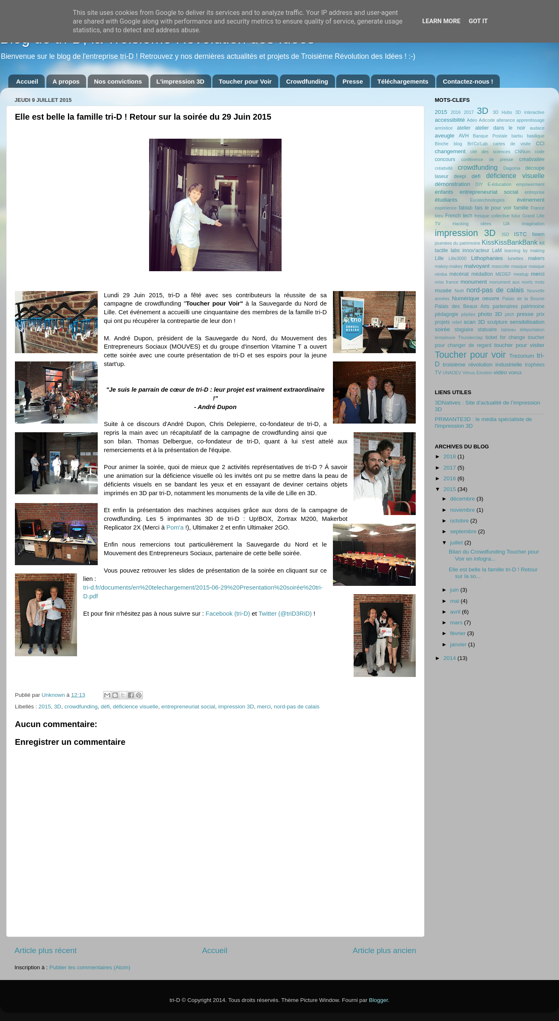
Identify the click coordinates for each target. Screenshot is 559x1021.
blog (458, 143)
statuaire (487, 329)
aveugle (444, 135)
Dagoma (511, 168)
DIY (479, 184)
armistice (444, 127)
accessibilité (450, 120)
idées (486, 223)
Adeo (472, 120)
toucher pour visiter (519, 345)
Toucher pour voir (470, 354)
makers (536, 258)
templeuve (445, 337)
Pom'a (175, 527)
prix (540, 314)
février (458, 633)
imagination (533, 223)
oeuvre (490, 298)
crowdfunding (80, 706)
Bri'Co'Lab (477, 143)
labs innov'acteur (470, 250)
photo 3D (490, 314)
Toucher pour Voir (245, 81)
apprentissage (530, 120)
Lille (439, 258)
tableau (508, 329)
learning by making (524, 250)
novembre (463, 510)
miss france (446, 281)
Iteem (538, 234)
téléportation (532, 329)
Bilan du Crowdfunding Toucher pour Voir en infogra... (494, 555)
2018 (450, 456)
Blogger (378, 1000)
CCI (540, 144)
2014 (450, 658)
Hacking (461, 223)
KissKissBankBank (509, 242)
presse (525, 314)
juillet (457, 542)
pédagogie (446, 314)
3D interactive (530, 112)
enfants (444, 192)
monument (473, 282)
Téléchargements (402, 81)
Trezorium (521, 356)
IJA (506, 223)
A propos (66, 81)
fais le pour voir (493, 208)
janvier (459, 644)
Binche (441, 143)
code (540, 151)
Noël (459, 290)
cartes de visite (511, 143)
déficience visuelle (136, 706)
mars (457, 622)
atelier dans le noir (500, 128)
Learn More (441, 21)
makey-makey (449, 266)
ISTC (520, 234)
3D (57, 706)
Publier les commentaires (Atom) (89, 967)
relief (457, 322)
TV (438, 373)
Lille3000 (457, 258)
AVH (464, 136)
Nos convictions (118, 81)
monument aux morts (510, 281)
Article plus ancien (384, 950)
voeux (515, 373)
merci (264, 706)
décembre (463, 499)
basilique (536, 135)
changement (450, 151)
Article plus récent (45, 950)
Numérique (465, 298)
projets (442, 322)
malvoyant (477, 266)
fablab (465, 208)
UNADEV (452, 372)
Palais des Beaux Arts (462, 306)
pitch (509, 314)
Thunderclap (470, 337)
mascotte (501, 266)
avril (456, 612)
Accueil (27, 81)
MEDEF (503, 274)
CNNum (522, 151)
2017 (469, 112)
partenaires (505, 306)
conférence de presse (487, 159)
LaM (497, 250)
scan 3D (474, 322)
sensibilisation (527, 322)
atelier (464, 128)
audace (537, 127)
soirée (442, 329)
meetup (520, 274)
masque (519, 266)
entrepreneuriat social (188, 706)
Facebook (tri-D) (228, 613)
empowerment (530, 184)
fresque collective (492, 215)
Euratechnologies (487, 199)
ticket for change (505, 337)
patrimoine (533, 306)
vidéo (500, 372)
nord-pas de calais (296, 706)
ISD (505, 234)
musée (443, 290)
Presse (352, 81)
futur (515, 215)
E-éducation (499, 184)
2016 (455, 112)
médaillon (482, 274)
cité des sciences (490, 151)
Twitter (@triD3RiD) (285, 613)
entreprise (535, 192)
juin (455, 590)
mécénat (459, 274)
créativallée (532, 159)
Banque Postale (490, 135)
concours (445, 159)
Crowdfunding (307, 81)
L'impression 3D (181, 81)
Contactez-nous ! (468, 81)
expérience (446, 207)
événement (531, 200)
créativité (444, 168)
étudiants (446, 200)
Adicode (487, 120)
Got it (478, 21)
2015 (45, 706)
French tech (458, 216)
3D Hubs (502, 112)
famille (521, 208)
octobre (460, 521)
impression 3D (236, 706)
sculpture (497, 322)
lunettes (515, 258)
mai (455, 601)
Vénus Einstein (477, 372)
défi (105, 706)
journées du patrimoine (457, 243)
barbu (517, 135)
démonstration (452, 184)
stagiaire (463, 329)
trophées (535, 365)
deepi (460, 176)
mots (540, 281)
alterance (505, 120)
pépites (468, 314)
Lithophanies (487, 258)
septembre (464, 531)
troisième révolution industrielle (482, 364)
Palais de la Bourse (523, 298)
